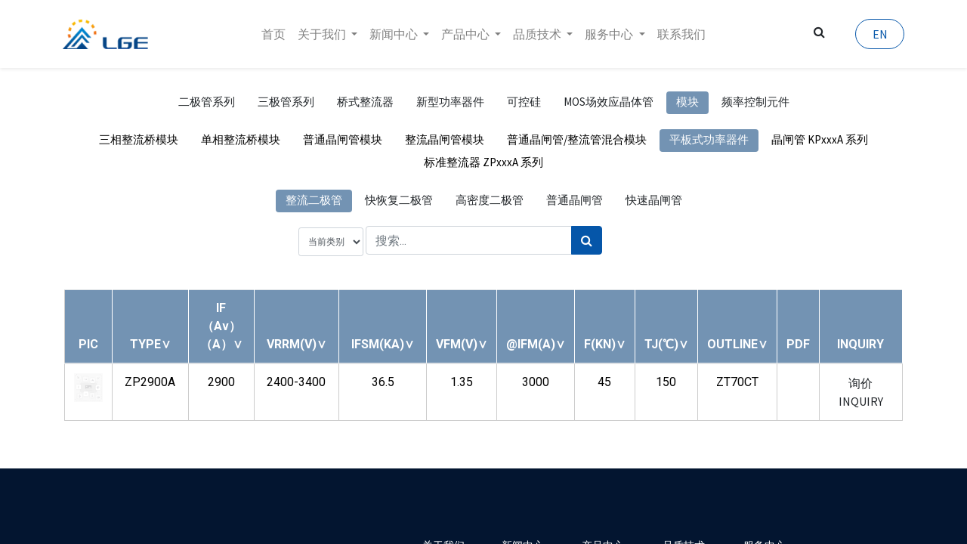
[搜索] (586, 240)
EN (877, 34)
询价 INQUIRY (861, 392)
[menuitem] (273, 34)
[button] (150, 344)
